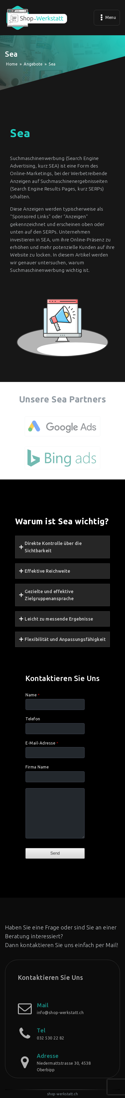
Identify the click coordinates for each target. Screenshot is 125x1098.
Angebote (33, 64)
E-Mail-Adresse (41, 743)
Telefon (32, 719)
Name (32, 695)
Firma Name (37, 767)
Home (11, 64)
